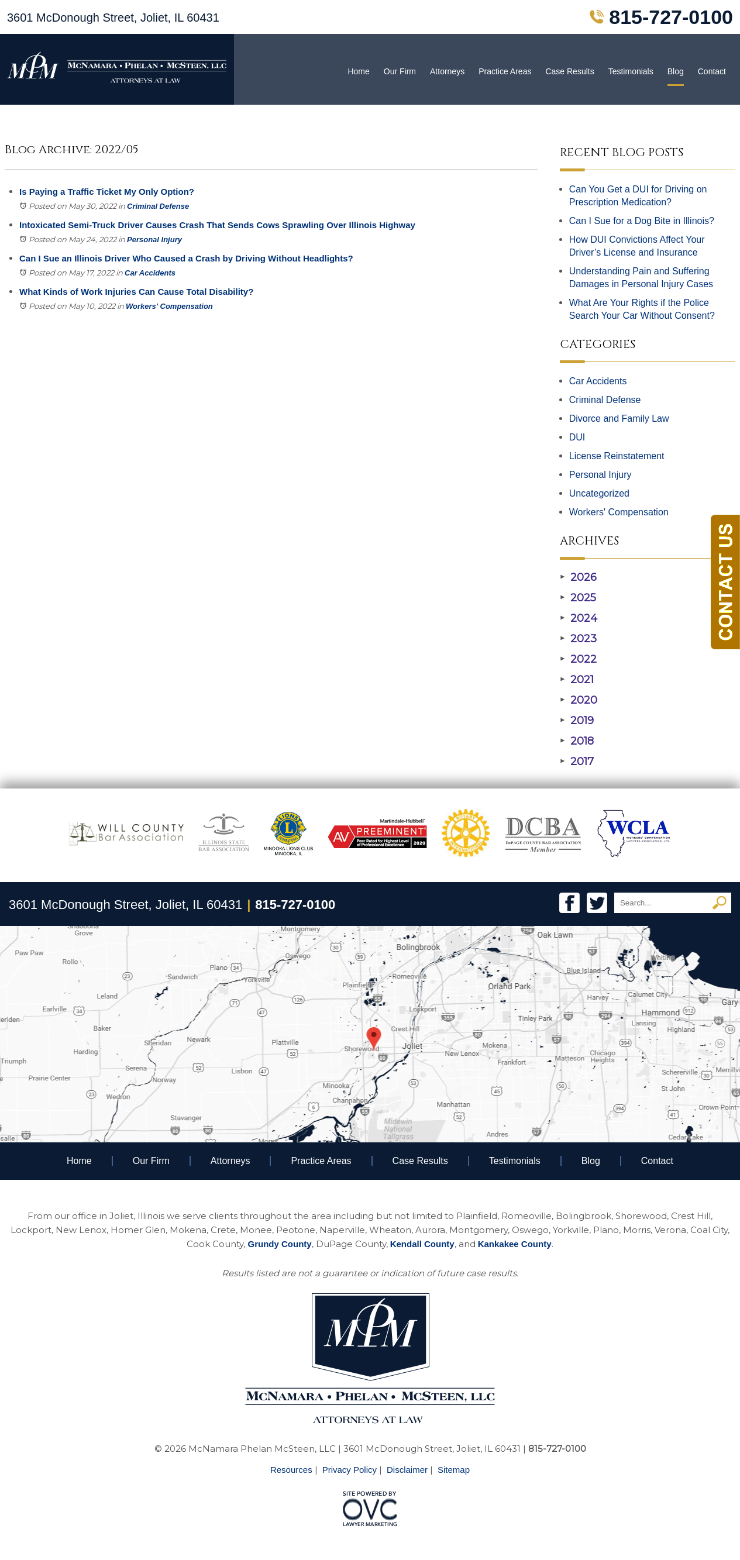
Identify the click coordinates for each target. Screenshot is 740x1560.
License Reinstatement (617, 456)
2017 (577, 761)
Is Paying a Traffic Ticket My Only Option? (106, 192)
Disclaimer (407, 1470)
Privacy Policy (349, 1470)
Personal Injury (154, 239)
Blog (675, 71)
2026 (578, 577)
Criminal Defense (158, 206)
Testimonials (630, 71)
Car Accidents (150, 272)
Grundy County (279, 1244)
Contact (712, 71)
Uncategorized (599, 493)
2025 (578, 598)
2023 (578, 639)
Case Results (569, 71)
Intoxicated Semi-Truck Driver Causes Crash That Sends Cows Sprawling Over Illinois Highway (217, 225)
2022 (578, 659)
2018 (577, 741)
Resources (291, 1470)
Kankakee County (515, 1244)
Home (358, 71)
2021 (577, 680)
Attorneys (447, 71)
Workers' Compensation (169, 306)
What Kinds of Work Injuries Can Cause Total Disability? (136, 292)
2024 (578, 618)
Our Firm (400, 71)
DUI (577, 437)
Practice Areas (505, 71)
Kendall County (422, 1244)
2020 (578, 700)
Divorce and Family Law (619, 418)
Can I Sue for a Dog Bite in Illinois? (641, 221)
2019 (577, 720)
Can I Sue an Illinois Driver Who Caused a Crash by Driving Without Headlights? (186, 258)
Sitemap (454, 1470)
